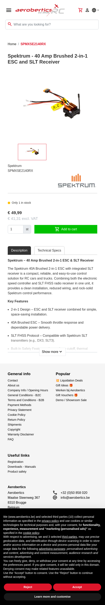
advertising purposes (52, 548)
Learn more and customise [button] (52, 596)
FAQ (11, 439)
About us (13, 385)
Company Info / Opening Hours (28, 390)
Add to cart (66, 229)
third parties (69, 536)
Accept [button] (77, 587)
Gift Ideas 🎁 (64, 385)
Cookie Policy (16, 414)
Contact (13, 380)
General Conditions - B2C (24, 395)
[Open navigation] (8, 10)
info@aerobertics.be (75, 497)
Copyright (14, 429)
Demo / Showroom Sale (71, 400)
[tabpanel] (52, 306)
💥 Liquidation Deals (69, 380)
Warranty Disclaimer (21, 434)
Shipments (15, 424)
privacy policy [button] (50, 520)
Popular (63, 374)
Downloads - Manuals (22, 466)
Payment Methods (19, 405)
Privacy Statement (20, 410)
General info (19, 374)
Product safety (17, 471)
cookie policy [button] (31, 533)
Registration (15, 461)
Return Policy (16, 419)
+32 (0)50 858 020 (74, 492)
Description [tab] (19, 250)
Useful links (19, 455)
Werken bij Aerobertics (70, 390)
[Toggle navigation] (5, 38)
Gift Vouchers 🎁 (67, 395)
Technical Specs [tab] (49, 250)
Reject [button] (28, 587)
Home (12, 44)
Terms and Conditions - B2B (26, 400)
